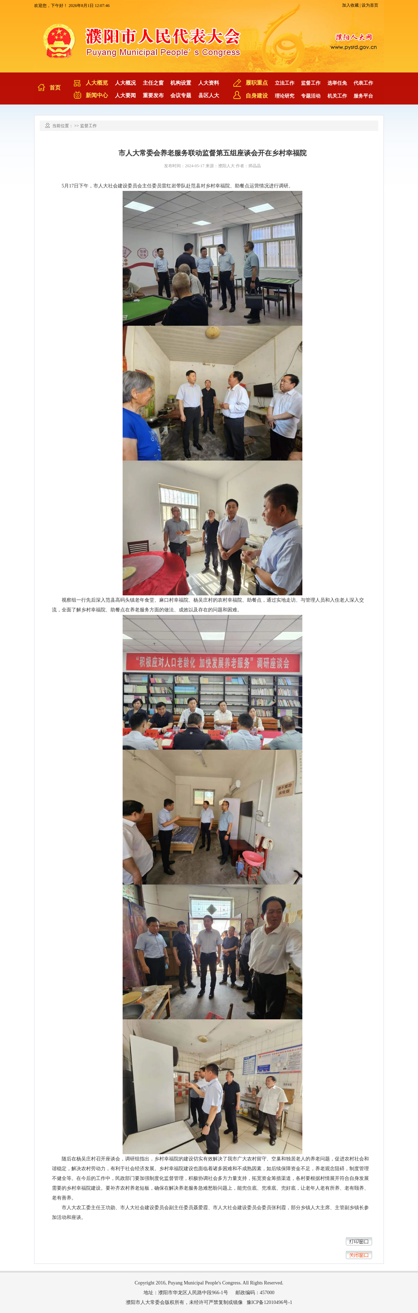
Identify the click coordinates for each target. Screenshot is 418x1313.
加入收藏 (350, 5)
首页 (55, 88)
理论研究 (284, 96)
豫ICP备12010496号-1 (269, 1302)
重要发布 (153, 95)
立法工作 (284, 83)
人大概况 (125, 83)
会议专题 (180, 95)
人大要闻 (125, 95)
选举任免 (337, 83)
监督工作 (310, 83)
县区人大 (208, 95)
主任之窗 (153, 83)
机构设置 (180, 83)
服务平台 (363, 96)
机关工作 (337, 96)
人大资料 (208, 83)
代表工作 (363, 83)
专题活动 (310, 96)
